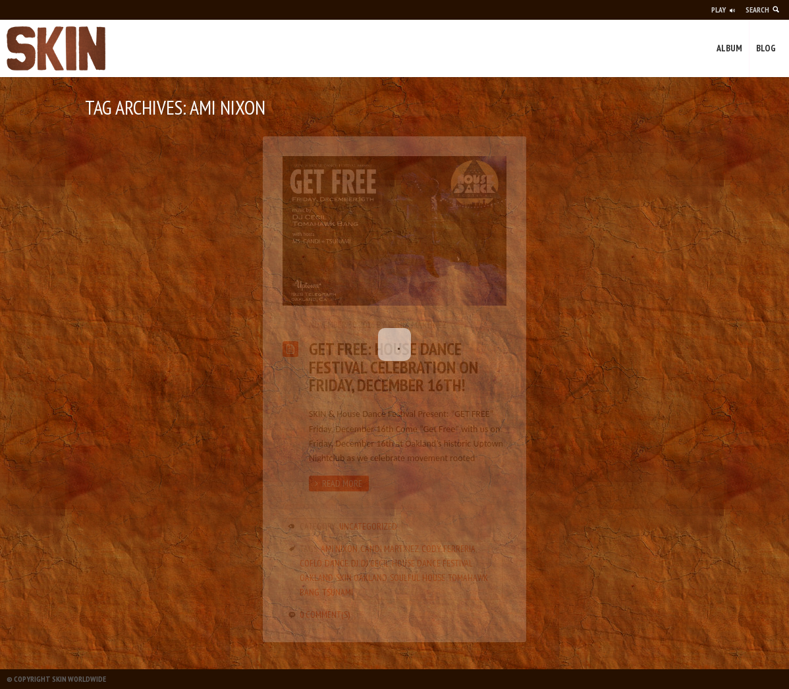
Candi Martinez (417, 325)
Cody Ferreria (449, 549)
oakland (316, 578)
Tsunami (337, 592)
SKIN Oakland (361, 578)
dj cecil (375, 563)
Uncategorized (368, 526)
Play (718, 9)
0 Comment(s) (325, 614)
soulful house (417, 578)
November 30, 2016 (342, 325)
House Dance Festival (432, 563)
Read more (342, 483)
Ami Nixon (339, 549)
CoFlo (311, 563)
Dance (336, 563)
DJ (354, 563)
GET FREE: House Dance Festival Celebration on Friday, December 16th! (393, 367)
